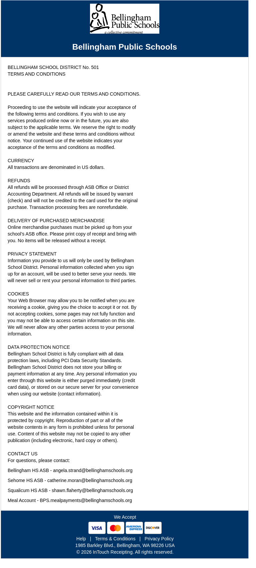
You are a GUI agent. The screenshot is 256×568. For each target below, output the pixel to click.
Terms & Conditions (115, 538)
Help (81, 538)
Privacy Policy (159, 538)
